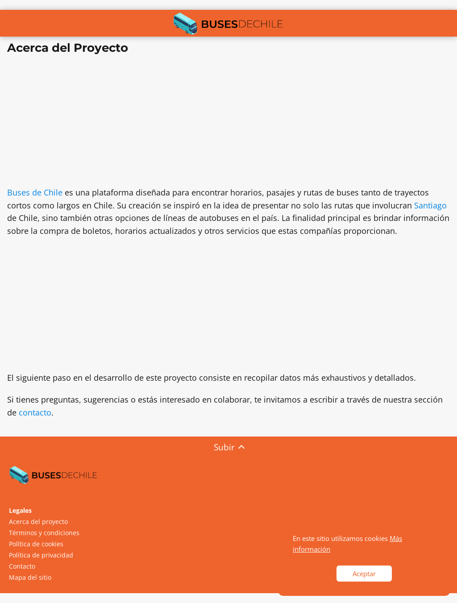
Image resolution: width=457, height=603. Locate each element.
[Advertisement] (228, 123)
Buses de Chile (34, 192)
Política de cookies (36, 544)
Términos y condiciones (44, 532)
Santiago (430, 205)
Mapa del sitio (30, 577)
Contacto (22, 566)
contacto (35, 412)
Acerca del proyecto (38, 521)
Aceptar (364, 573)
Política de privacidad (41, 555)
